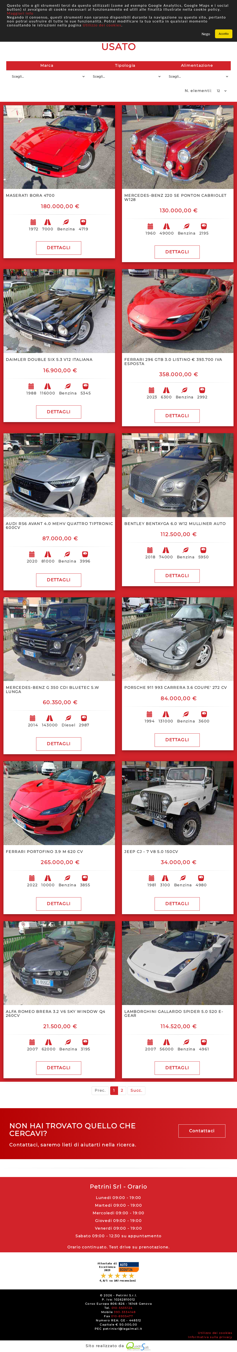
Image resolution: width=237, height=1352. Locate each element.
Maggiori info (20, 13)
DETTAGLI (59, 247)
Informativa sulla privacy (210, 1337)
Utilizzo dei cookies (102, 25)
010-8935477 (122, 1316)
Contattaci (202, 1130)
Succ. (136, 1090)
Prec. (100, 1090)
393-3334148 (125, 1312)
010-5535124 (122, 1308)
